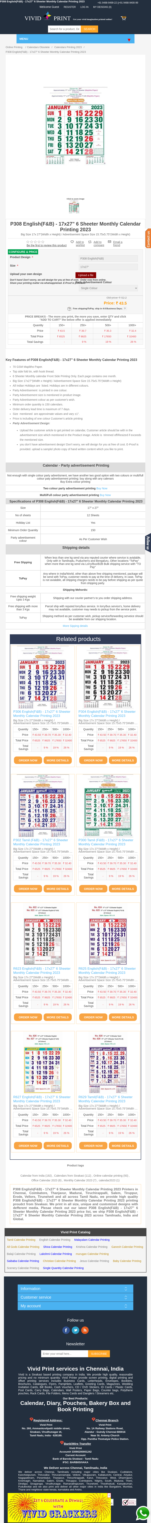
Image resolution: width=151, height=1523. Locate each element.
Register (70, 7)
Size (13, 265)
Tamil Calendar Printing (21, 1239)
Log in (84, 7)
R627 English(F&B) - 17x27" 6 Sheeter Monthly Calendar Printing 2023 (41, 1099)
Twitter (75, 1330)
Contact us (148, 238)
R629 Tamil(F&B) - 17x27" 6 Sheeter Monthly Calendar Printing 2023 (105, 1099)
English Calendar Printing (54, 1239)
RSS (85, 1330)
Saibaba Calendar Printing (23, 1261)
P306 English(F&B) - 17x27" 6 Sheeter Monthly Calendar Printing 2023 (41, 713)
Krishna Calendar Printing (92, 1246)
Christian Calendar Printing (59, 1261)
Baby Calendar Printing (127, 1261)
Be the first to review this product (47, 245)
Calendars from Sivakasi (69, 1175)
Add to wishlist (80, 243)
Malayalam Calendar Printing (92, 1239)
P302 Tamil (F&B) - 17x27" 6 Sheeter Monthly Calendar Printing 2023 (40, 842)
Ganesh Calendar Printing (127, 1246)
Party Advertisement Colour (94, 282)
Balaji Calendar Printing (21, 1253)
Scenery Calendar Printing (23, 1268)
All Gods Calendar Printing (23, 1246)
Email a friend (117, 241)
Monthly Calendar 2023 (78, 1180)
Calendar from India (32, 1175)
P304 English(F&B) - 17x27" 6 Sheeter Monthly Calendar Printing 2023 (106, 713)
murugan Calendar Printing (92, 1253)
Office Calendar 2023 (44, 1180)
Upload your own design (26, 274)
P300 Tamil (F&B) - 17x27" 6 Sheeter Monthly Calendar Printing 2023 (105, 842)
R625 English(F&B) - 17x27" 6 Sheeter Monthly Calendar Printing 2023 (107, 970)
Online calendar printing (108, 1175)
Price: (109, 303)
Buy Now (101, 488)
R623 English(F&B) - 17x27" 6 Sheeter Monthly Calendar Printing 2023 (41, 970)
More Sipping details (75, 625)
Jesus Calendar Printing (94, 1261)
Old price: (112, 297)
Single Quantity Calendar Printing (63, 1268)
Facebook (66, 1330)
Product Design (20, 257)
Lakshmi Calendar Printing (56, 1253)
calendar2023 (107, 1180)
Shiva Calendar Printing (57, 1246)
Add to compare (99, 241)
